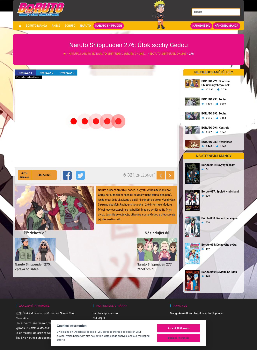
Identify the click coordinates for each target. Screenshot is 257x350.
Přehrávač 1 (25, 73)
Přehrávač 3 (67, 73)
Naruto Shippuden (108, 25)
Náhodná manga (226, 25)
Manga (174, 313)
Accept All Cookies (178, 328)
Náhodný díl (201, 25)
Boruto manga (36, 25)
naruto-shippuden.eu (105, 313)
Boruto (70, 25)
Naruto (85, 25)
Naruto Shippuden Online (168, 53)
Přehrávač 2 (46, 73)
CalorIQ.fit (99, 318)
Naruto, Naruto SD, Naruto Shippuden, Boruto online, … (108, 53)
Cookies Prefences (178, 337)
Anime (56, 25)
